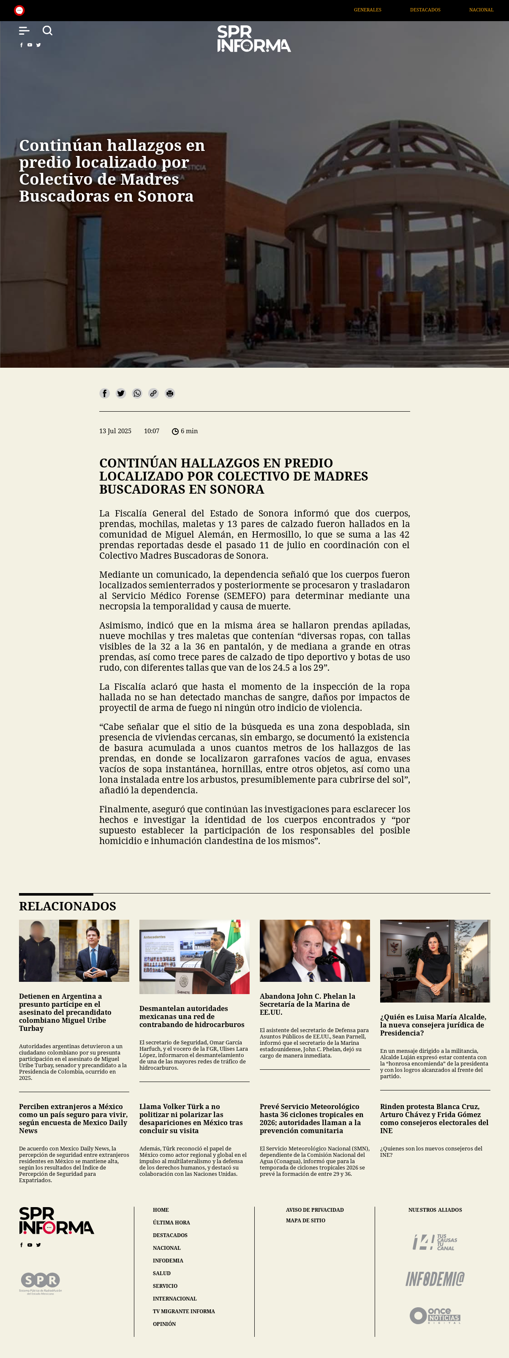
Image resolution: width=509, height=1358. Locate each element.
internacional (175, 1298)
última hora (171, 1222)
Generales (383, 9)
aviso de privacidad (315, 1210)
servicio (165, 1286)
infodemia (168, 1260)
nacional (167, 1247)
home (161, 1209)
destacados (170, 1235)
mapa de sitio (305, 1220)
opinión (164, 1324)
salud (162, 1273)
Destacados (440, 9)
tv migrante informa (184, 1311)
